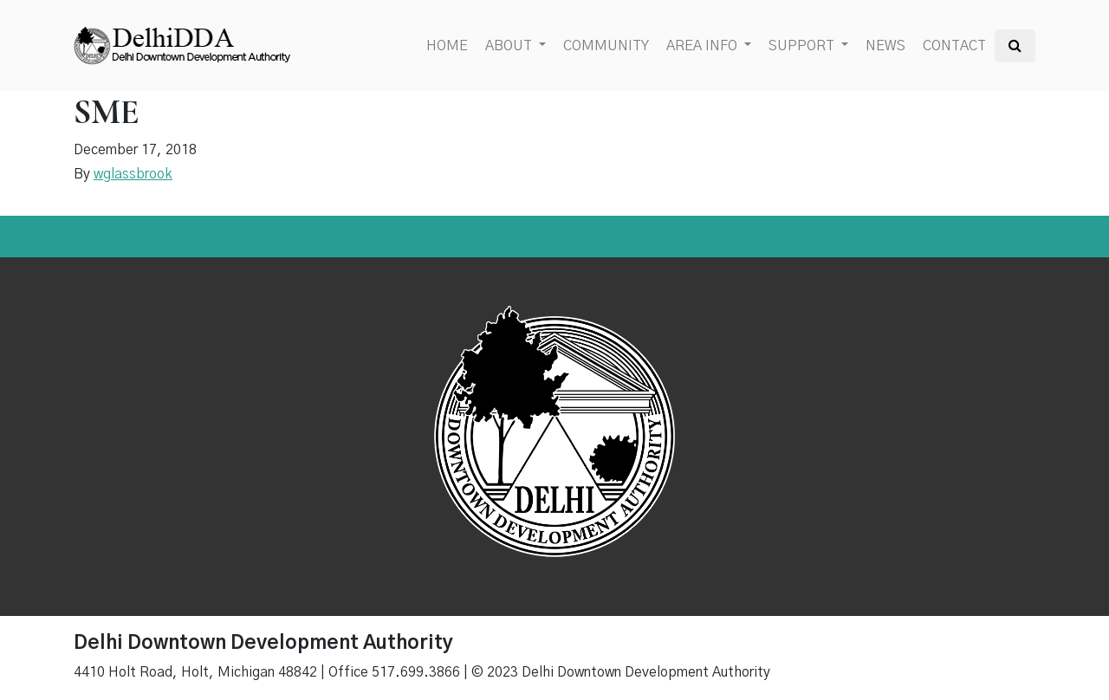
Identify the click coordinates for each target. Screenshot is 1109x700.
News (885, 46)
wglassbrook (133, 174)
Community (606, 46)
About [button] (510, 46)
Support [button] (803, 46)
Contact (954, 46)
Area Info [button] (703, 46)
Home (447, 46)
